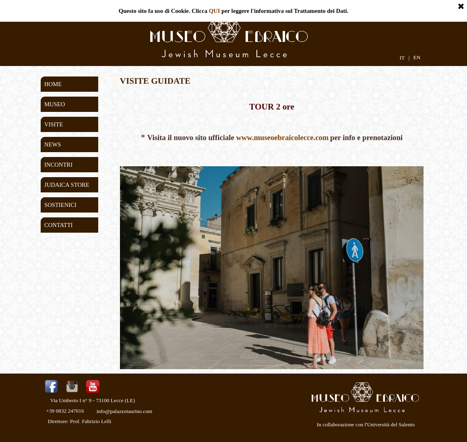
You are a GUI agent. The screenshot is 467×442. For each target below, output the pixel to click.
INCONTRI (58, 164)
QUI (214, 11)
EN (417, 57)
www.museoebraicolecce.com (282, 137)
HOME (53, 84)
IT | (404, 58)
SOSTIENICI (60, 205)
